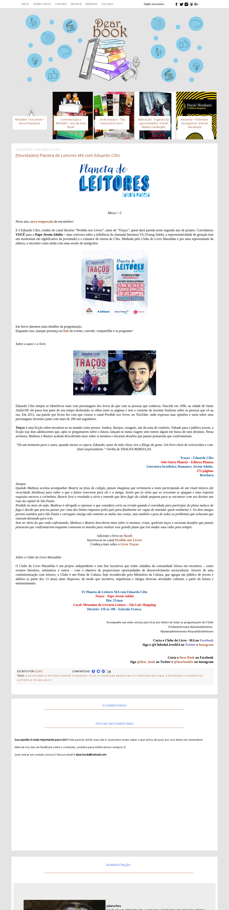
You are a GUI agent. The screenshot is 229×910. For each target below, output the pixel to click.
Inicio (25, 4)
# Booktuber (34, 675)
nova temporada (41, 221)
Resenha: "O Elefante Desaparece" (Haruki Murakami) (194, 123)
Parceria (61, 4)
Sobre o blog (42, 4)
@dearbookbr (184, 662)
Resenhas (91, 4)
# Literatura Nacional (148, 675)
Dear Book (187, 657)
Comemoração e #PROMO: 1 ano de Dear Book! (71, 123)
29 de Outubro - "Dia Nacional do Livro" (112, 121)
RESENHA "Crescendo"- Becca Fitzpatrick (29, 121)
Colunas (107, 4)
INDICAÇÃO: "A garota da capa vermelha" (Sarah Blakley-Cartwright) (153, 123)
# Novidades (175, 675)
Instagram (206, 644)
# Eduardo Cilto (84, 675)
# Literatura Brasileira (114, 675)
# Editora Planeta (58, 675)
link (66, 331)
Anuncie (76, 4)
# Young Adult (41, 680)
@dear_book (146, 662)
